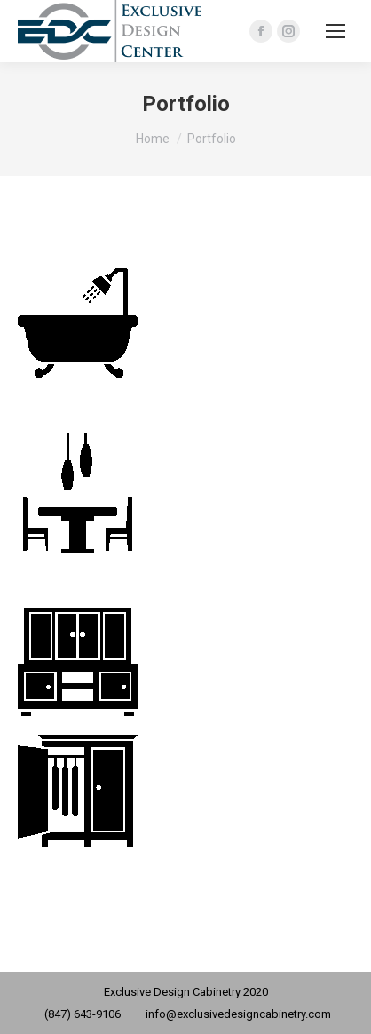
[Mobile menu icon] (335, 31)
